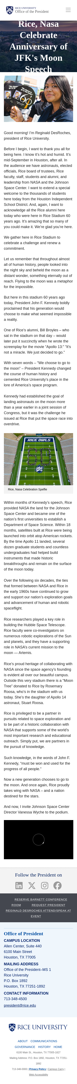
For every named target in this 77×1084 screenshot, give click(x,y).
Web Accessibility (38, 1074)
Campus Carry (56, 1069)
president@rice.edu (20, 1005)
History (44, 1047)
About (23, 1041)
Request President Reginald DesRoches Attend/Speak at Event (38, 911)
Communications (44, 1041)
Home (58, 1047)
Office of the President (32, 11)
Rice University (25, 8)
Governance (25, 1047)
